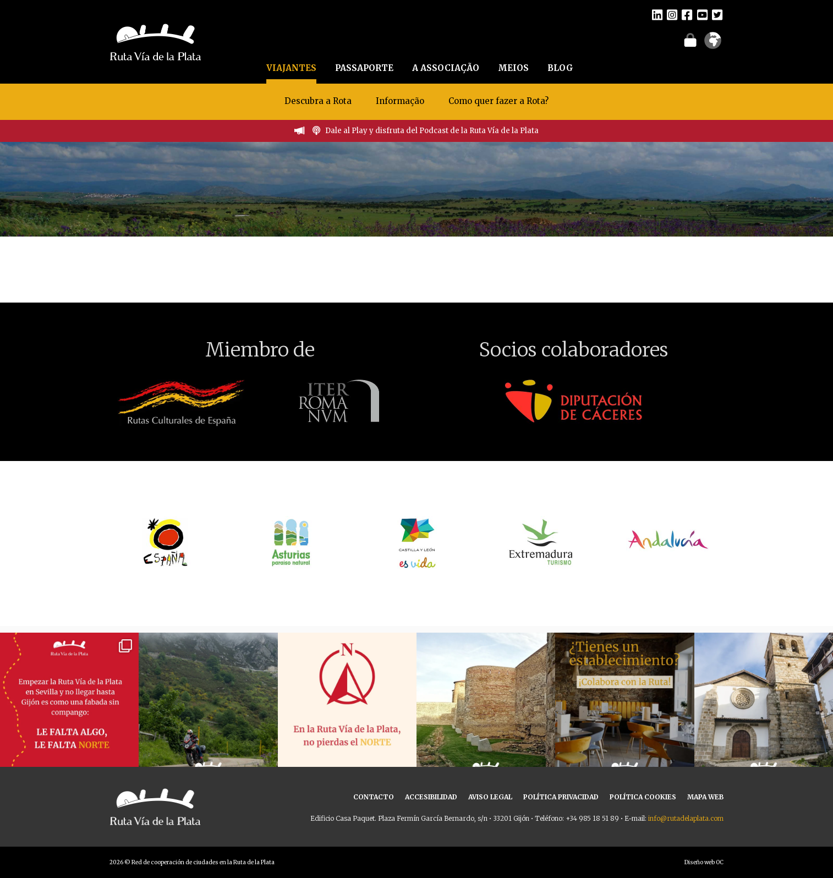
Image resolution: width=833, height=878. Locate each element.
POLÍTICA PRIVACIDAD (561, 797)
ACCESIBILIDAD (431, 797)
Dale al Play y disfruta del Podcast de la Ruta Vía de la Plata (432, 130)
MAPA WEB (705, 797)
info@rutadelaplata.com (686, 818)
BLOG (560, 68)
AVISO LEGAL (490, 797)
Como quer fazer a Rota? (498, 101)
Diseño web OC (704, 862)
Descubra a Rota (318, 101)
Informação (400, 101)
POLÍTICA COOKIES (643, 797)
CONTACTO (373, 797)
